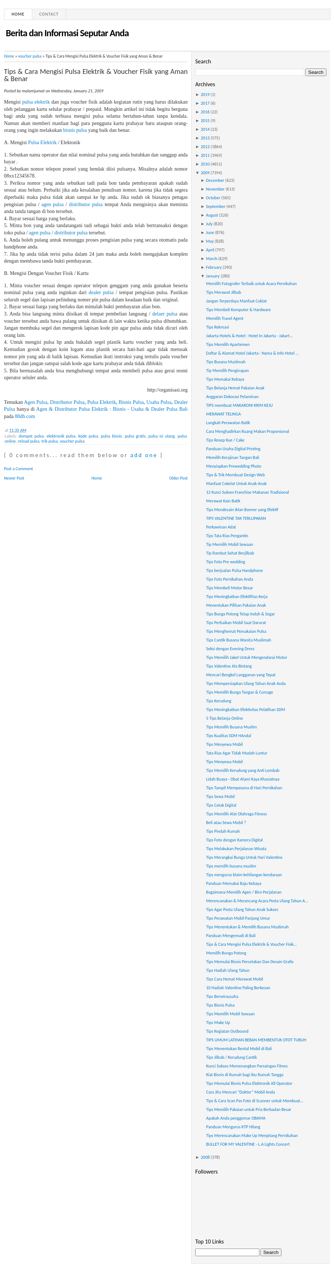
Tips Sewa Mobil (220, 796)
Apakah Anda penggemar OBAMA (236, 1118)
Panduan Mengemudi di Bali (231, 935)
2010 (205, 164)
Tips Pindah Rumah (223, 831)
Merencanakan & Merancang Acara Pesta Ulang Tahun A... (257, 900)
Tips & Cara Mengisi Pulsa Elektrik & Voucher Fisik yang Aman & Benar (96, 75)
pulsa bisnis (111, 436)
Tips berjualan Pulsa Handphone (234, 570)
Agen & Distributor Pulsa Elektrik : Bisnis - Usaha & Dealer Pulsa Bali (112, 409)
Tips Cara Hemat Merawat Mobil (234, 979)
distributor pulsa (86, 204)
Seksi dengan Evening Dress (230, 648)
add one (144, 455)
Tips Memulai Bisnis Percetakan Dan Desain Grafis (249, 961)
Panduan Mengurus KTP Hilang (233, 1126)
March (211, 258)
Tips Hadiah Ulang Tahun (228, 970)
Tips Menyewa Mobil (224, 744)
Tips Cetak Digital (221, 805)
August (212, 215)
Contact (49, 14)
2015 (205, 120)
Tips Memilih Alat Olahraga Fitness (236, 813)
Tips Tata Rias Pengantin (227, 535)
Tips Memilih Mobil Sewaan (230, 1013)
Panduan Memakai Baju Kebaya (233, 883)
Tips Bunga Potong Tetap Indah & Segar (240, 613)
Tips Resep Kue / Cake (225, 440)
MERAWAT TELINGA (223, 414)
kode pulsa (88, 436)
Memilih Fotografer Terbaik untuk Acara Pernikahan (251, 283)
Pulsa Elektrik (42, 142)
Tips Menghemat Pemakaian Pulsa (236, 631)
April (210, 249)
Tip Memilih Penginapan (227, 370)
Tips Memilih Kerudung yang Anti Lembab (242, 770)
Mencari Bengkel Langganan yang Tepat (240, 674)
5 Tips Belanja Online (224, 718)
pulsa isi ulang (162, 436)
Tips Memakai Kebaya (225, 379)
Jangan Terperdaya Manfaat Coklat (236, 301)
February (214, 267)
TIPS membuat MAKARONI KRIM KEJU (239, 405)
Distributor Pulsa (67, 402)
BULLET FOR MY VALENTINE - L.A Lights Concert (248, 1144)
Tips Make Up (218, 1022)
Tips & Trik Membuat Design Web (235, 474)
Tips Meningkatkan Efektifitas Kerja (237, 596)
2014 (205, 129)
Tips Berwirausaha (222, 996)
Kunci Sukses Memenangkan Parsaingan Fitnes (247, 1066)
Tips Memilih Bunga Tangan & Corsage (239, 692)
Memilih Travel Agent (224, 318)
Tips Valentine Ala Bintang (229, 666)
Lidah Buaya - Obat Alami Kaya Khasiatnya (242, 779)
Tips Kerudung (218, 700)
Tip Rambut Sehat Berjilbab (230, 553)
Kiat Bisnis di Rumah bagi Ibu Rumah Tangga (244, 1074)
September (216, 206)
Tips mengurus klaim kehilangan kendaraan (244, 874)
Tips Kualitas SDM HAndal (228, 735)
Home (18, 14)
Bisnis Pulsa (131, 402)
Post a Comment (18, 468)
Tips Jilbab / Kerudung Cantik (231, 1057)
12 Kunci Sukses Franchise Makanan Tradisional (247, 492)
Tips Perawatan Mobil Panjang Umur (238, 918)
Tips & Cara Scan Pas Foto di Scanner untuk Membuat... (254, 1100)
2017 (205, 103)
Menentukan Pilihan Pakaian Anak (236, 605)
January (213, 276)
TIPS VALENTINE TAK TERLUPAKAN (236, 518)
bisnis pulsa (75, 130)
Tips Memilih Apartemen (228, 344)
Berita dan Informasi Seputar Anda (67, 33)
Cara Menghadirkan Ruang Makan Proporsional (247, 431)
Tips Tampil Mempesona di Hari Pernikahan (244, 787)
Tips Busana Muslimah (226, 361)
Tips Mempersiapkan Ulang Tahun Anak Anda (245, 683)
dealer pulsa (100, 292)
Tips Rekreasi (217, 327)
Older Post (178, 478)
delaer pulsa (164, 314)
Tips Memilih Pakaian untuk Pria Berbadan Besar (248, 1109)
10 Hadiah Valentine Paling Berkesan (238, 987)
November (215, 189)
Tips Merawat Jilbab (223, 292)
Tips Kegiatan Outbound (227, 1031)
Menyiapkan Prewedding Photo (233, 466)
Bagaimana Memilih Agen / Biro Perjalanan (243, 892)
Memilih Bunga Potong (226, 953)
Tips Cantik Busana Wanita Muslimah (238, 640)
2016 (205, 111)
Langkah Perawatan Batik (228, 422)
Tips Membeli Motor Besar (229, 587)
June (210, 232)
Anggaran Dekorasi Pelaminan (232, 396)
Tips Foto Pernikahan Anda (229, 579)
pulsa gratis (135, 436)
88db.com (25, 416)
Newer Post (14, 478)
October (213, 197)
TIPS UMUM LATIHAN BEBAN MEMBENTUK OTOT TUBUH (256, 1039)
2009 (205, 172)
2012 (205, 146)
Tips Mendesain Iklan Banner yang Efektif (242, 509)
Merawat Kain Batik (223, 500)
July (209, 223)
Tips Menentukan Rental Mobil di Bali (239, 1048)
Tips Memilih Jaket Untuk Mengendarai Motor (246, 657)
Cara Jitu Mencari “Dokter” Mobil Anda (240, 1092)
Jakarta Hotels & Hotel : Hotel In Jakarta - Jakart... (249, 335)
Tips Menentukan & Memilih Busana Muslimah (247, 926)
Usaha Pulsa (158, 402)
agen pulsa (52, 204)
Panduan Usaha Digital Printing (233, 448)
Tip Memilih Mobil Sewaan (229, 544)
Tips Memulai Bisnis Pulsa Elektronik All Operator (249, 1083)
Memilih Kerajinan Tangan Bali (232, 457)
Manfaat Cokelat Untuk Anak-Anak (236, 483)
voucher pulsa (30, 56)
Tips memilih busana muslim (231, 866)
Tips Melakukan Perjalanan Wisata (236, 848)
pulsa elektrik (36, 102)
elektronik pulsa (61, 436)
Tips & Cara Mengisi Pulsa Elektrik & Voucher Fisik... (251, 944)
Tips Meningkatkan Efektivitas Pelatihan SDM (245, 709)
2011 (205, 155)
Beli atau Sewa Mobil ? (226, 822)
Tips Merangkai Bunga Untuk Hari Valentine (244, 857)
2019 (205, 94)
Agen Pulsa (35, 402)
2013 (205, 138)
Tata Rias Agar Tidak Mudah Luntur (236, 753)
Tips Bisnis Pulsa (220, 1005)
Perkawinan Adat (221, 527)
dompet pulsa (31, 436)
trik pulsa (50, 441)
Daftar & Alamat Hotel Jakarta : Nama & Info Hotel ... (252, 353)
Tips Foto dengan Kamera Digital (234, 840)
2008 (205, 1157)
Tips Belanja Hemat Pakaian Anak (235, 387)
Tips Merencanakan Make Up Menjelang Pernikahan (252, 1135)
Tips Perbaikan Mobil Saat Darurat (236, 622)
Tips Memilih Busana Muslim (231, 727)
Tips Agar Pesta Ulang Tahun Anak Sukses (242, 909)
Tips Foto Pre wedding (225, 561)
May (210, 241)
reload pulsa (28, 441)
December (215, 180)
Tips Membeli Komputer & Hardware (238, 309)
